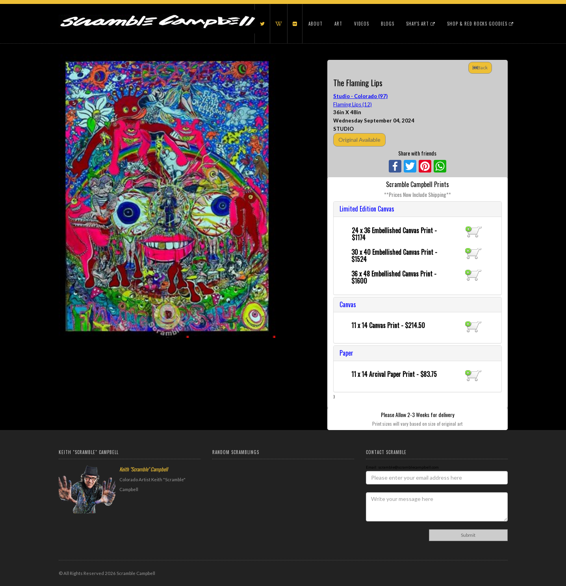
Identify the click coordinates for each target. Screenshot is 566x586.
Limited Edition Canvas (367, 208)
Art (338, 23)
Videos (361, 23)
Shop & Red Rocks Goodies (480, 23)
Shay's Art (420, 23)
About (315, 23)
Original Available (359, 139)
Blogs (387, 23)
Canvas (348, 304)
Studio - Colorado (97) (360, 96)
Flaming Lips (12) (352, 104)
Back (480, 67)
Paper (346, 353)
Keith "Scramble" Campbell (143, 469)
